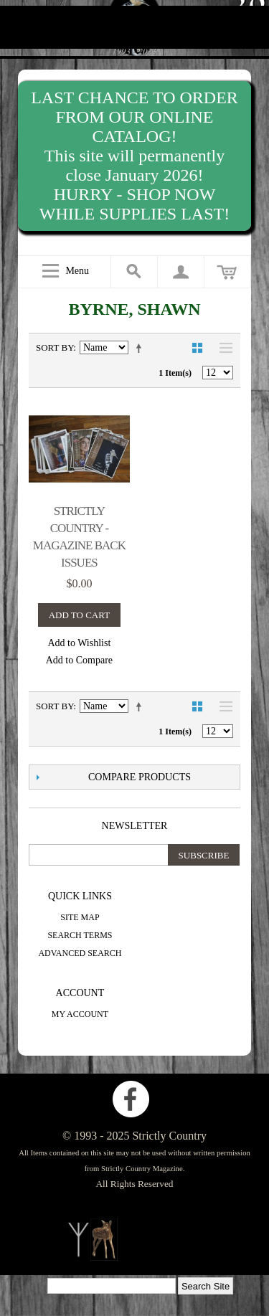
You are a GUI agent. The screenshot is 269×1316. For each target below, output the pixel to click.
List (222, 348)
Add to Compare (79, 660)
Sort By (54, 347)
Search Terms (79, 935)
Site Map (79, 917)
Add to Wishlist (78, 643)
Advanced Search (79, 953)
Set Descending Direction (141, 348)
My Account (80, 1014)
